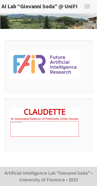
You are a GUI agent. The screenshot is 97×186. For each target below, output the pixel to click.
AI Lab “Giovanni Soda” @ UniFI (40, 6)
